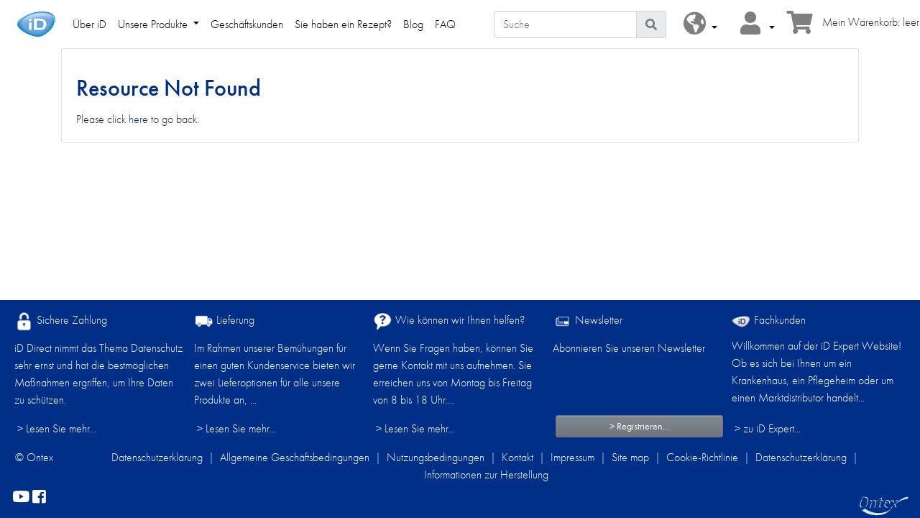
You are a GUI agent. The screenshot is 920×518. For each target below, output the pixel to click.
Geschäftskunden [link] (247, 24)
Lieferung (224, 321)
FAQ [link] (445, 24)
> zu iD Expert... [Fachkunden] (768, 428)
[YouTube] (20, 497)
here (138, 119)
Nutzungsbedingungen (435, 457)
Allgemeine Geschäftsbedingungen (294, 457)
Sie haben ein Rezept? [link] (343, 24)
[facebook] (39, 497)
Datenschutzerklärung (157, 457)
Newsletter (587, 321)
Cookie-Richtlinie (702, 457)
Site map (630, 457)
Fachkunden (769, 319)
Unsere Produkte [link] (154, 24)
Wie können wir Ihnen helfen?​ (449, 321)
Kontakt (517, 457)
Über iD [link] (89, 24)
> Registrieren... (639, 425)
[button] (700, 24)
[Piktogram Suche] (651, 24)
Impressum (572, 457)
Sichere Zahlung (60, 321)
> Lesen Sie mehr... (56, 428)
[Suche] (565, 24)
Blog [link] (413, 24)
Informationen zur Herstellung (486, 474)
